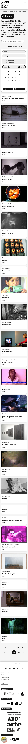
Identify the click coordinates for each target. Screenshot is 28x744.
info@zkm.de (4, 683)
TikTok (18, 668)
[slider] (9, 67)
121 (23, 647)
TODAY (4, 739)
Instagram (9, 668)
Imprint (8, 664)
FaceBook (5, 668)
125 (19, 652)
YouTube (14, 668)
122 (5, 652)
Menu (25, 3)
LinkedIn (22, 668)
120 (18, 647)
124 (14, 652)
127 (6, 657)
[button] (14, 56)
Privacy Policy (14, 664)
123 (10, 652)
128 (10, 657)
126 (23, 652)
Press (20, 664)
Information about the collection (14, 41)
